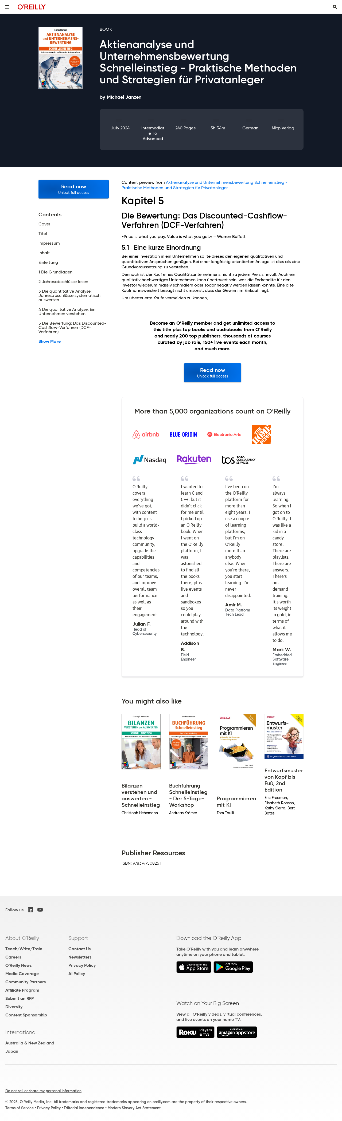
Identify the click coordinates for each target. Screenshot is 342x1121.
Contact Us (79, 949)
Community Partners (25, 982)
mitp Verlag (283, 127)
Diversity (13, 1006)
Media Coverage (22, 973)
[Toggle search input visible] (335, 7)
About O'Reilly (22, 938)
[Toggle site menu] (7, 7)
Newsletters (79, 957)
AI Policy (76, 973)
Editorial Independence (84, 1108)
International (21, 1032)
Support (78, 938)
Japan (11, 1051)
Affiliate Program (22, 990)
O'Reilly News (18, 965)
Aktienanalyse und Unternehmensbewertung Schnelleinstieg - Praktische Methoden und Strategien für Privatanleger (204, 185)
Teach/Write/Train (23, 949)
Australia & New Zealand (29, 1043)
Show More (49, 341)
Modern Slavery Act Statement (134, 1108)
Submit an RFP (19, 998)
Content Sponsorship (26, 1015)
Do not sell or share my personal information (43, 1090)
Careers (13, 957)
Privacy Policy (82, 965)
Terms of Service (19, 1108)
